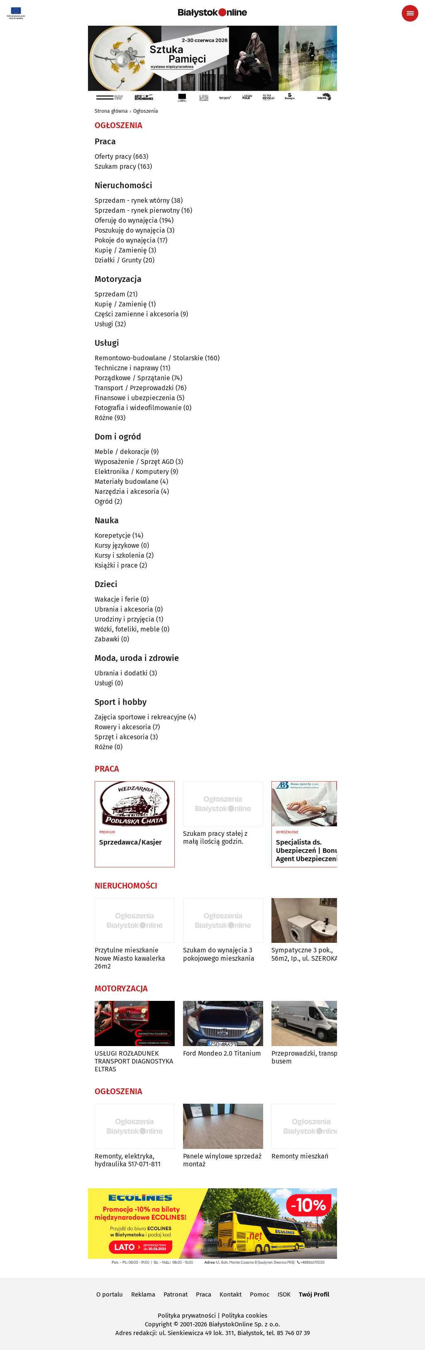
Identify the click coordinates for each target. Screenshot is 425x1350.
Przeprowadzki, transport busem (309, 1057)
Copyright (158, 1324)
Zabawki (107, 639)
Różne (104, 418)
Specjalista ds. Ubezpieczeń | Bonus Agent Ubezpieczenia (309, 851)
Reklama (143, 1294)
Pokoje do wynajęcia (125, 240)
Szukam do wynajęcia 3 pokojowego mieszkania (218, 954)
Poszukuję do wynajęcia (130, 230)
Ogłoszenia (145, 111)
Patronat (176, 1294)
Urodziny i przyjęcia (124, 619)
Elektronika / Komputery (132, 472)
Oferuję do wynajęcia (126, 220)
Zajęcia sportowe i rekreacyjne (140, 717)
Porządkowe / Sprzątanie (132, 378)
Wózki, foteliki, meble (127, 629)
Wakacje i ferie (117, 599)
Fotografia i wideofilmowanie (138, 408)
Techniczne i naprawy (127, 368)
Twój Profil (314, 1294)
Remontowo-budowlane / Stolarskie (149, 358)
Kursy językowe (117, 545)
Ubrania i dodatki (121, 673)
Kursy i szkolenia (119, 555)
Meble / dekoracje (122, 452)
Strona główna (111, 111)
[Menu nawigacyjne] (410, 13)
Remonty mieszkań (299, 1156)
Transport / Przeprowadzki (134, 388)
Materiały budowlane (127, 482)
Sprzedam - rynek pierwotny (137, 210)
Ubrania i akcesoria (124, 609)
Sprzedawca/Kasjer (130, 842)
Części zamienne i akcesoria (137, 314)
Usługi (104, 324)
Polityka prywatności (187, 1315)
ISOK (284, 1294)
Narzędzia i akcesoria (127, 491)
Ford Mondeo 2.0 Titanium (222, 1053)
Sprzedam (110, 294)
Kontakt (231, 1294)
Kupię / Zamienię (121, 250)
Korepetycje (113, 535)
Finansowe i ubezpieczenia (135, 398)
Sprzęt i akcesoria (122, 737)
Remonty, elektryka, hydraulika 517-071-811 (128, 1160)
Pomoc (259, 1294)
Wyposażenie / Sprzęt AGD (134, 462)
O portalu (109, 1294)
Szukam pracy (115, 166)
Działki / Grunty (118, 260)
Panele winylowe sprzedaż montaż (222, 1160)
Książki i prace (116, 565)
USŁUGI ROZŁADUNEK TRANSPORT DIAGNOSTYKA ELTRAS (134, 1061)
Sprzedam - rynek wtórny (132, 200)
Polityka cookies (244, 1315)
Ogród (104, 501)
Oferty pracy (113, 156)
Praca (203, 1294)
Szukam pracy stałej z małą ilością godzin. (215, 837)
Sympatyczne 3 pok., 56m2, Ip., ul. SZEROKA (304, 954)
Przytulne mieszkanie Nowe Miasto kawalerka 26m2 (130, 958)
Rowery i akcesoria (123, 727)
